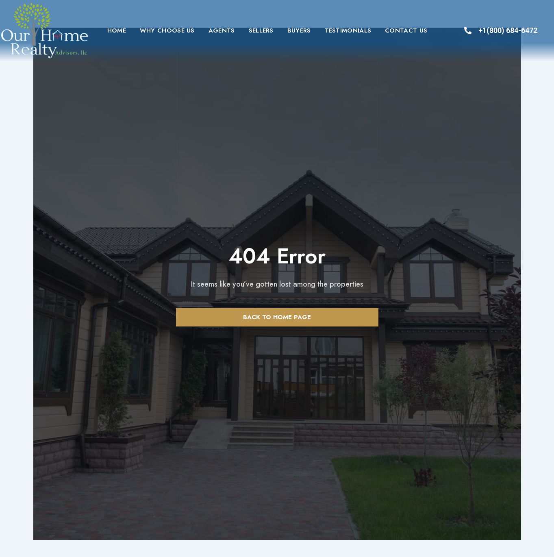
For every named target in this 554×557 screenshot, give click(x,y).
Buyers (299, 30)
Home (116, 30)
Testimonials (348, 30)
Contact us (406, 30)
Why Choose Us (167, 30)
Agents (222, 30)
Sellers (261, 30)
